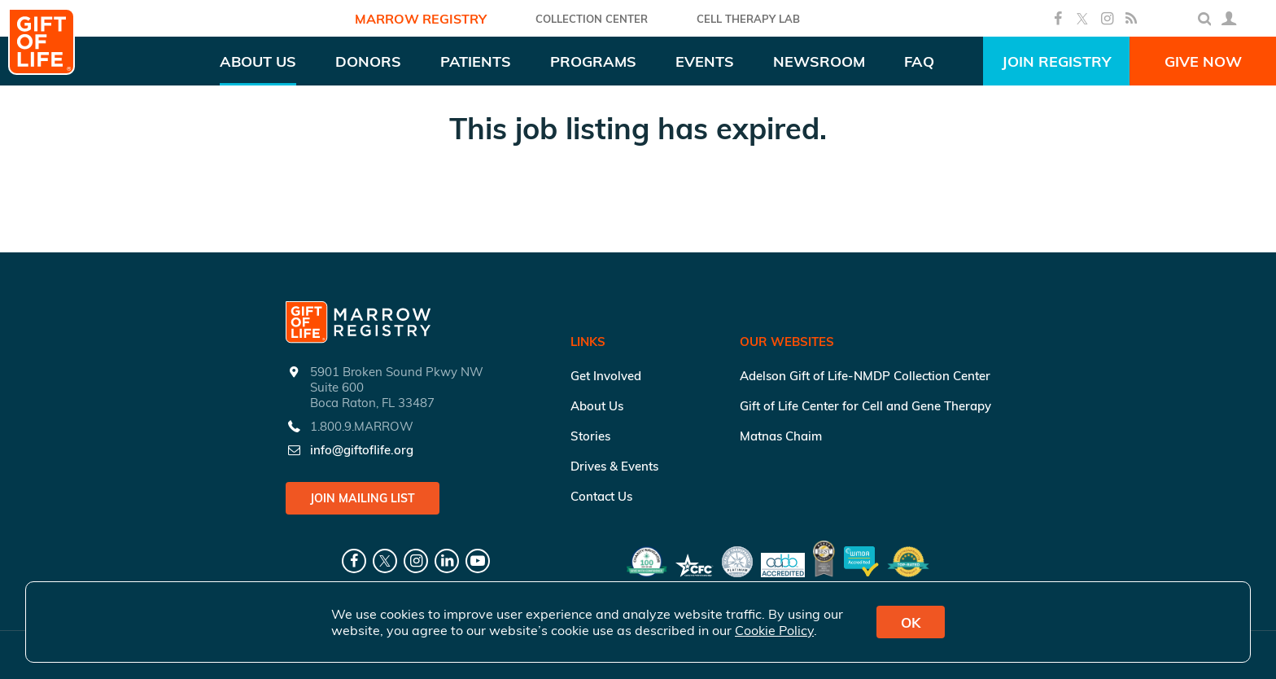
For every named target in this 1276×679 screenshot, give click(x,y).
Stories (590, 436)
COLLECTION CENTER (591, 18)
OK (910, 622)
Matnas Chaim (781, 436)
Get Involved (605, 375)
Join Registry (1056, 61)
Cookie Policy (774, 630)
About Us (596, 406)
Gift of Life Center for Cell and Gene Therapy (865, 406)
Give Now (1203, 61)
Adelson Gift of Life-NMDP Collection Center (865, 375)
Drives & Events (614, 466)
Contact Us (601, 496)
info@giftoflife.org (361, 450)
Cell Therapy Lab (748, 18)
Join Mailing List (362, 498)
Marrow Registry (421, 19)
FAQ (919, 61)
